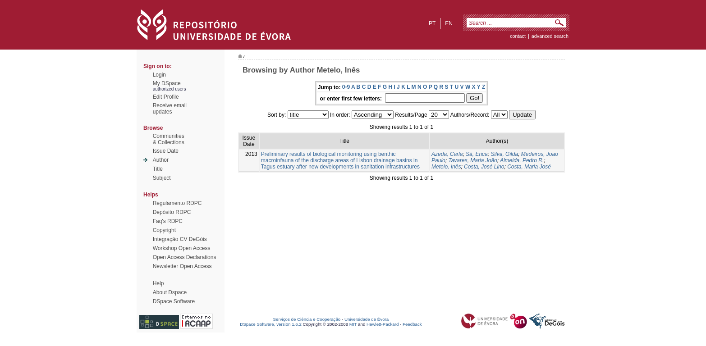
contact (518, 36)
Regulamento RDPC (177, 203)
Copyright (164, 230)
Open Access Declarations (184, 257)
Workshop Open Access (182, 248)
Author (161, 160)
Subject (162, 178)
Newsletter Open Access (182, 266)
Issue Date (166, 151)
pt (432, 23)
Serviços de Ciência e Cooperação (307, 319)
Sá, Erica (477, 154)
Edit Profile (166, 97)
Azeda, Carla (447, 154)
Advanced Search (550, 36)
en (449, 23)
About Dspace (170, 292)
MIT (353, 324)
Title (158, 169)
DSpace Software (174, 301)
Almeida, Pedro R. (522, 160)
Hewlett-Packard (383, 324)
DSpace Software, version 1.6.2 (271, 324)
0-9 (346, 87)
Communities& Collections (168, 139)
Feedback (412, 324)
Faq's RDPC (168, 221)
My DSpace (167, 83)
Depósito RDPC (172, 212)
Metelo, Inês (446, 167)
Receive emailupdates (170, 108)
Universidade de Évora (366, 319)
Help (158, 283)
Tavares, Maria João (472, 160)
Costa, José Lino (484, 167)
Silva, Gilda (504, 154)
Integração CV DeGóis (180, 239)
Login (159, 75)
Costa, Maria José (529, 167)
